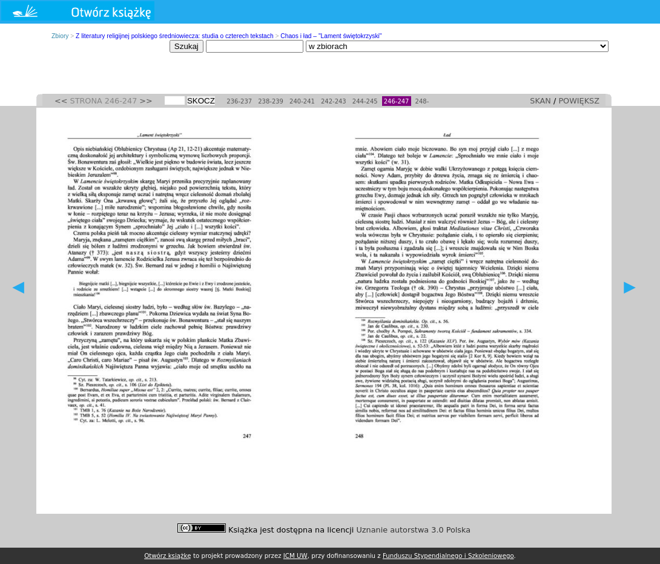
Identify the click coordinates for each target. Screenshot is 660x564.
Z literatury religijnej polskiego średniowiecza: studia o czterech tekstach (175, 36)
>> (145, 100)
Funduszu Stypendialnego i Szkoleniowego (448, 555)
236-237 (239, 101)
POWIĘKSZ (578, 100)
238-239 (270, 101)
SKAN (540, 100)
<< (60, 100)
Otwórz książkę (167, 555)
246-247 (396, 101)
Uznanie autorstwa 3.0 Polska (414, 529)
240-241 (302, 101)
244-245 (365, 101)
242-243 (333, 101)
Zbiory (59, 36)
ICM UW (295, 555)
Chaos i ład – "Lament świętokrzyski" (330, 36)
